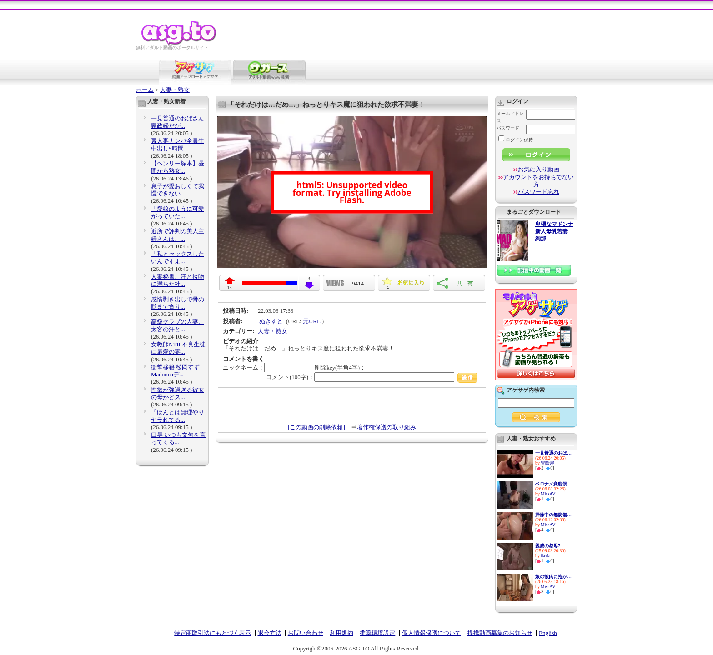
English (548, 633)
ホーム (145, 89)
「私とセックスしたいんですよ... (177, 257)
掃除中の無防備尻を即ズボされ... (553, 514)
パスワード (508, 127)
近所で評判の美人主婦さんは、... (177, 235)
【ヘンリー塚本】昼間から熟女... (177, 167)
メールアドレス (510, 117)
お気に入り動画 (538, 169)
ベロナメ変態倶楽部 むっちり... (553, 483)
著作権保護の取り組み (386, 427)
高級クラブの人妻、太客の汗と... (177, 325)
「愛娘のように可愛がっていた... (177, 212)
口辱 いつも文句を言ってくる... (178, 438)
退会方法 (269, 633)
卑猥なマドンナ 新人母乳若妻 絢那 (554, 231)
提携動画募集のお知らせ (499, 633)
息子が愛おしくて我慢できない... (177, 190)
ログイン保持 (515, 139)
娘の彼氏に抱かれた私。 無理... (553, 576)
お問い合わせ (305, 633)
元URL (312, 321)
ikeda (546, 555)
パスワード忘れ (538, 191)
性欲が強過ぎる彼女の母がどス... (177, 393)
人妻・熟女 (175, 89)
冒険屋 (547, 462)
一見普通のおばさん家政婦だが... (177, 122)
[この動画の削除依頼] (316, 427)
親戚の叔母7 (547, 545)
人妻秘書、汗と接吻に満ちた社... (177, 280)
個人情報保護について (431, 633)
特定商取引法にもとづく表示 (212, 633)
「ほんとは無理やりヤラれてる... (177, 416)
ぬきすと (271, 321)
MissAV (548, 493)
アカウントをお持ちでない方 (538, 181)
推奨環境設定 (377, 633)
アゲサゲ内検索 (526, 390)
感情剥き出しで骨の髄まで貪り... (177, 303)
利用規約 (341, 633)
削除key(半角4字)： (353, 367)
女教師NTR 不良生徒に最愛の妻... (178, 348)
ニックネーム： (268, 367)
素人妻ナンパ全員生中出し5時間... (177, 144)
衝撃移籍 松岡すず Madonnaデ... (175, 371)
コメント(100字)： (371, 377)
